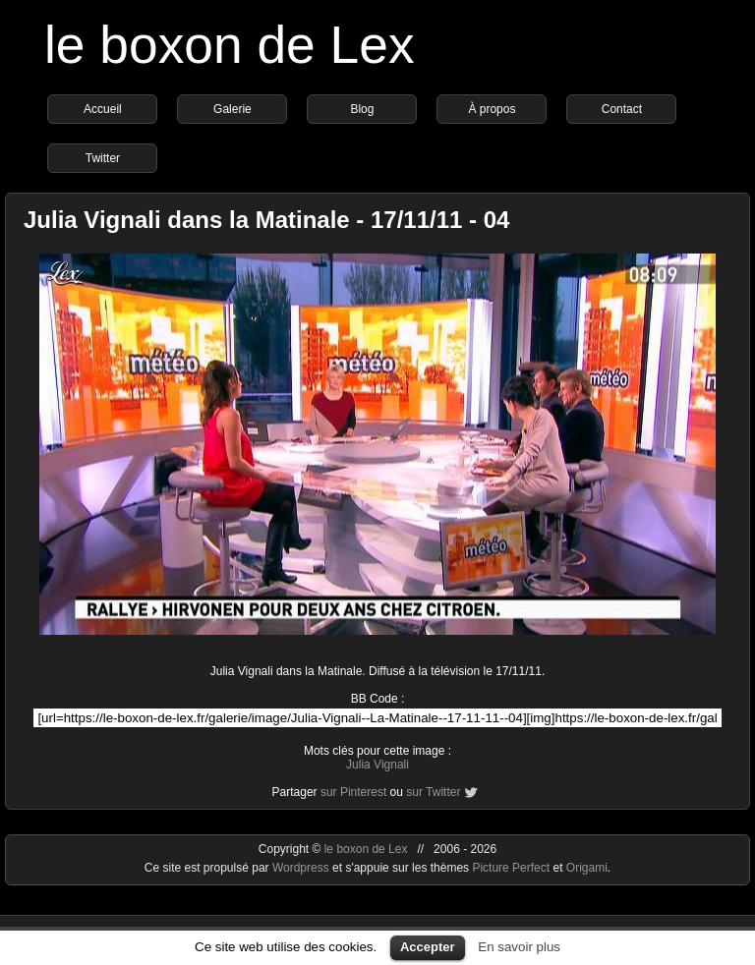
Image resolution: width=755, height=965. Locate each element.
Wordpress (302, 868)
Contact (622, 109)
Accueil (103, 109)
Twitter (103, 158)
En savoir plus (519, 946)
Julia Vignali (377, 764)
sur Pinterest (353, 792)
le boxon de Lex (229, 45)
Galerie (232, 109)
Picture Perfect (511, 868)
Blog (362, 109)
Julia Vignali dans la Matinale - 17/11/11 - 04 (266, 219)
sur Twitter (433, 792)
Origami (587, 868)
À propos (491, 109)
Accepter (427, 946)
